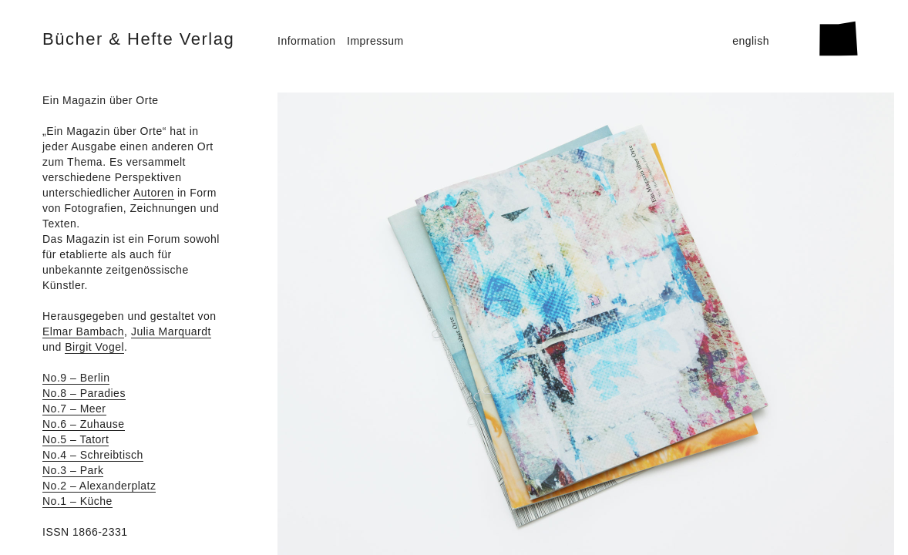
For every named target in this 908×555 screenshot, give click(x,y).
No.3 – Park (72, 470)
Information (306, 41)
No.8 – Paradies (84, 393)
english (750, 41)
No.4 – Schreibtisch (92, 455)
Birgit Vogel (94, 347)
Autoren (153, 193)
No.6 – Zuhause (83, 424)
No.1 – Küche (77, 501)
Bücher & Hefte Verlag (138, 39)
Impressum (375, 41)
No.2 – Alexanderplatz (99, 485)
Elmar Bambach (83, 331)
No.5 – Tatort (75, 439)
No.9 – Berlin (75, 378)
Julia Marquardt (171, 331)
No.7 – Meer (74, 408)
